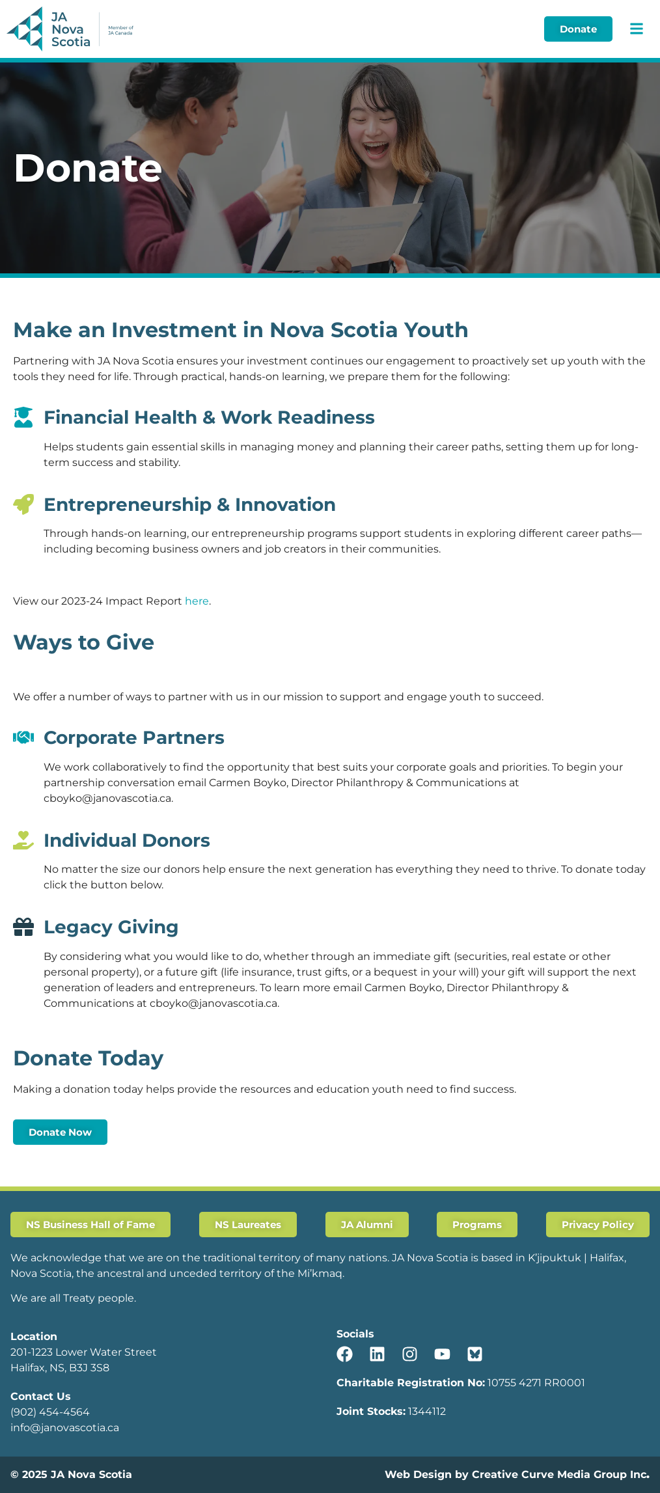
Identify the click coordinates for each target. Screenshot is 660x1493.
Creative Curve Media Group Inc (559, 1474)
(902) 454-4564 (50, 1412)
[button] (636, 29)
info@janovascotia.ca (64, 1427)
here (197, 601)
